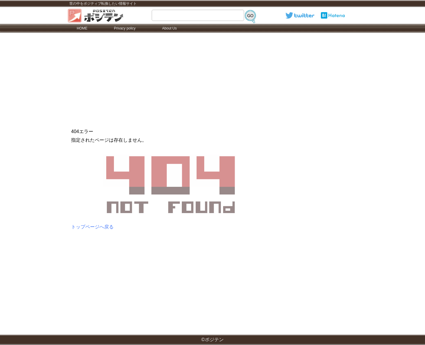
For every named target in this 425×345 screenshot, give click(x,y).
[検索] (250, 15)
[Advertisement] (212, 77)
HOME (82, 28)
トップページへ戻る (92, 226)
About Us (169, 28)
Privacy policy (124, 28)
